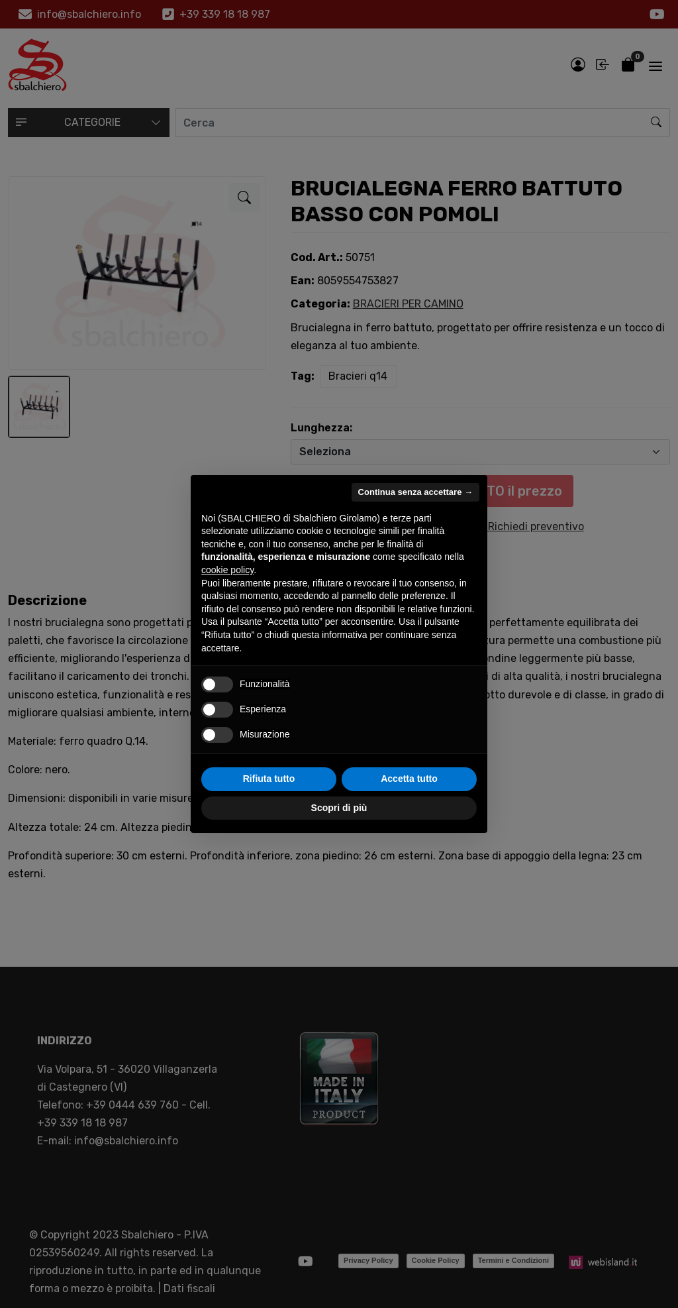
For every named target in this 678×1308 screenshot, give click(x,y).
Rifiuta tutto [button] (269, 778)
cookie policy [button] (227, 570)
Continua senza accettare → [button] (415, 492)
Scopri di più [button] (339, 807)
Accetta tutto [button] (409, 778)
